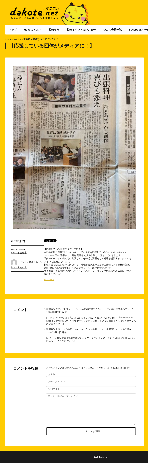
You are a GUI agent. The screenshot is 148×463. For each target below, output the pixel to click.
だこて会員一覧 (112, 29)
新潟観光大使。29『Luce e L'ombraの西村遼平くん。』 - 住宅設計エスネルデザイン (90, 309)
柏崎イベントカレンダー (81, 29)
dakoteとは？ (32, 29)
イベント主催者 (22, 39)
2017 (47, 39)
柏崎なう (54, 29)
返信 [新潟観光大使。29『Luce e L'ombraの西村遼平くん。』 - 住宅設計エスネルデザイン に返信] (64, 312)
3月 (54, 39)
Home (8, 39)
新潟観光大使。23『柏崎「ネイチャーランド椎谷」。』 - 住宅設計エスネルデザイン (90, 329)
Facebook (49, 279)
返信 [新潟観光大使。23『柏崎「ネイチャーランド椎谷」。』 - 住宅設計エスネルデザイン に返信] (64, 332)
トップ (13, 29)
